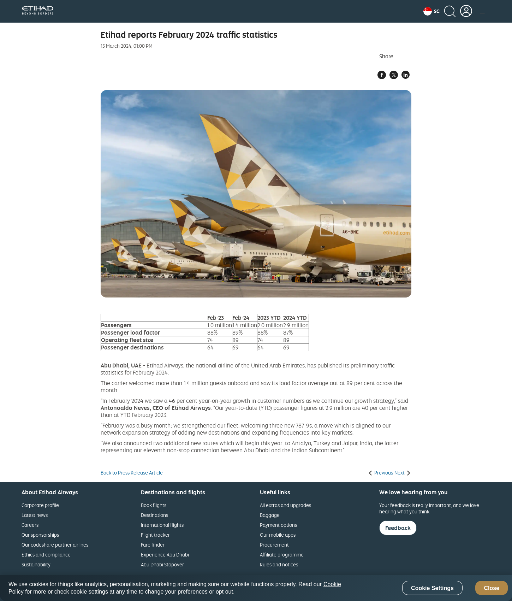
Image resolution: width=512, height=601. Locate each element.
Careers (30, 525)
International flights (162, 525)
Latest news (35, 515)
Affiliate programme (282, 554)
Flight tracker (155, 534)
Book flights (153, 505)
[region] (256, 588)
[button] (431, 11)
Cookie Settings (432, 588)
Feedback (398, 528)
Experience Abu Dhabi (165, 554)
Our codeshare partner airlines (55, 544)
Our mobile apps (278, 534)
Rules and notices (279, 564)
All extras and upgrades (285, 505)
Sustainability (36, 564)
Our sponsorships (40, 534)
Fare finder (153, 544)
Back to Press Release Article (132, 473)
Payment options (278, 525)
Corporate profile (40, 505)
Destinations (154, 515)
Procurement (274, 544)
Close (491, 588)
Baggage (270, 515)
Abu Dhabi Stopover (162, 564)
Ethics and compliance (46, 554)
